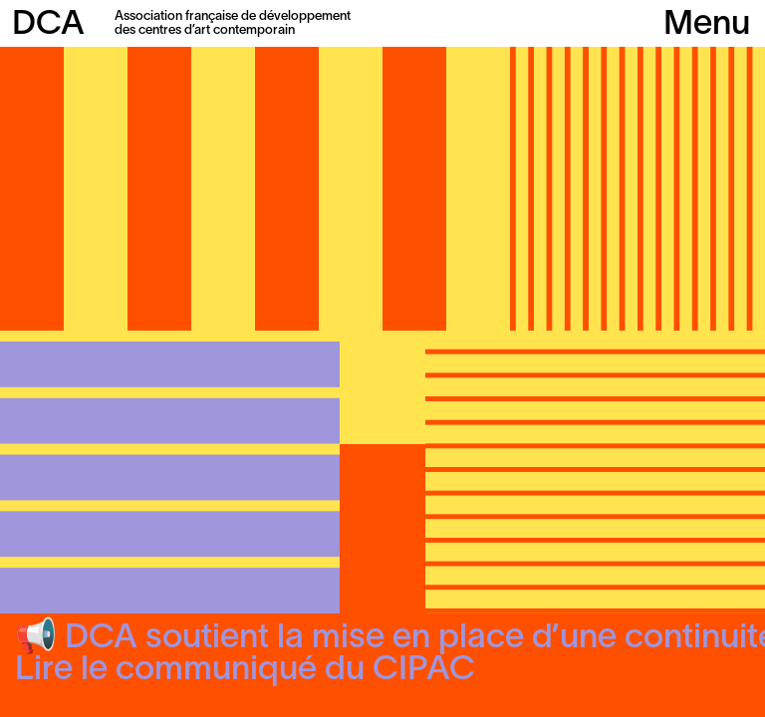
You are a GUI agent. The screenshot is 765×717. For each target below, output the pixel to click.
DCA (48, 25)
